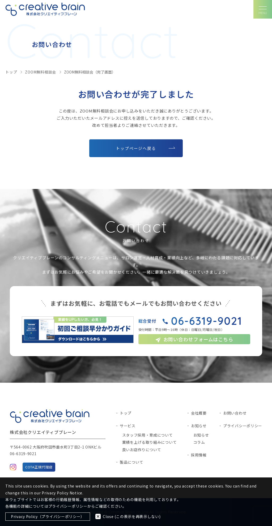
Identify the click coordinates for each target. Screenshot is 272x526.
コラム (199, 442)
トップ (125, 413)
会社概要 (199, 413)
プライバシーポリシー (242, 425)
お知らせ (199, 425)
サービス (127, 425)
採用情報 (199, 455)
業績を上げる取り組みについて (149, 442)
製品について (131, 462)
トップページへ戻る (145, 148)
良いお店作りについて (141, 449)
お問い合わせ (234, 413)
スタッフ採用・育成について (147, 435)
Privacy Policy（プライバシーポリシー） (47, 516)
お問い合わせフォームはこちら (194, 339)
